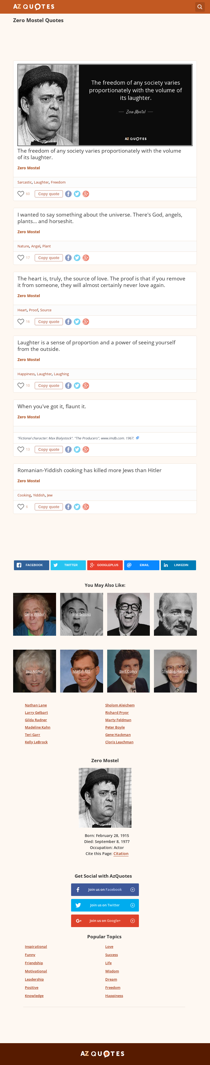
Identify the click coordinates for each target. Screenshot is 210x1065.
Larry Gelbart (36, 712)
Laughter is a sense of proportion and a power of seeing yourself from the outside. (96, 345)
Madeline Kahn (37, 727)
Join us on (105, 889)
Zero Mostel (29, 167)
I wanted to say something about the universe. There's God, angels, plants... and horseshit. (100, 217)
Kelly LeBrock (36, 741)
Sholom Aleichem (120, 705)
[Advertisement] (105, 42)
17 (28, 257)
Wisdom (112, 971)
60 (28, 193)
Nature (23, 246)
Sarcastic (25, 182)
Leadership (34, 979)
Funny (30, 954)
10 (28, 385)
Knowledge (34, 995)
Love (109, 946)
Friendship (34, 962)
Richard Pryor (117, 712)
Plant (46, 246)
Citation (121, 853)
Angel (35, 246)
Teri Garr (32, 734)
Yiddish (39, 495)
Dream (111, 979)
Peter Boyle (115, 727)
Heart (22, 309)
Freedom (58, 182)
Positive (31, 987)
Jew (49, 495)
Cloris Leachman (119, 741)
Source (45, 309)
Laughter (41, 182)
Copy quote (48, 194)
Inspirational (36, 946)
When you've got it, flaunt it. (52, 406)
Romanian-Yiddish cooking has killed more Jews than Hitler (90, 470)
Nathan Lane (36, 705)
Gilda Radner (36, 719)
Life (108, 962)
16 (28, 321)
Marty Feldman (118, 719)
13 (28, 449)
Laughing (61, 373)
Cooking (24, 495)
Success (111, 954)
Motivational (36, 971)
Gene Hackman (118, 734)
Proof (33, 309)
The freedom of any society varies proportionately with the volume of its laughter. (99, 154)
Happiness (26, 373)
